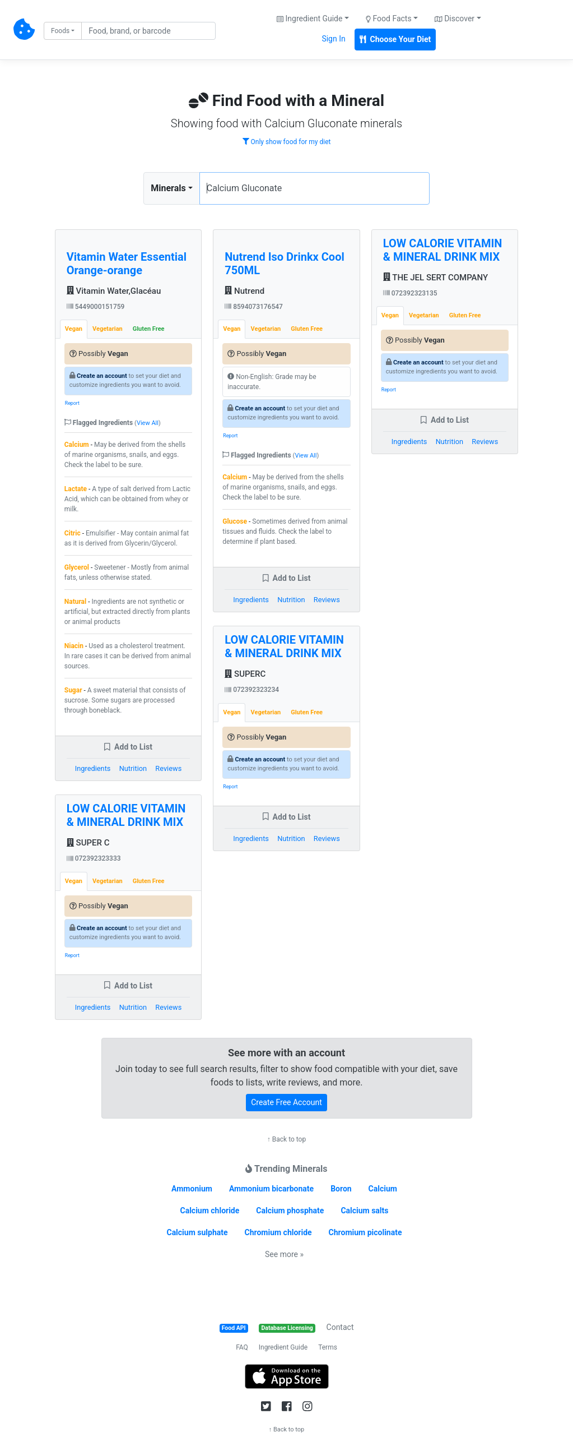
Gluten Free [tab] (149, 328)
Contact (340, 1327)
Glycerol (76, 567)
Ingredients (93, 768)
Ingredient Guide (283, 1347)
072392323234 (252, 690)
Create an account (102, 376)
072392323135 (410, 293)
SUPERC (245, 674)
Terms (327, 1347)
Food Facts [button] (389, 18)
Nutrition (133, 768)
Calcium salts (364, 1210)
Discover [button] (454, 18)
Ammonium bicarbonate (271, 1188)
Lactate (75, 489)
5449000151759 (96, 307)
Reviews (168, 768)
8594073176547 (254, 307)
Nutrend (244, 291)
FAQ (242, 1347)
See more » (284, 1254)
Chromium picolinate (365, 1232)
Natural (75, 602)
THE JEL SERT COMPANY (435, 277)
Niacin (73, 646)
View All (148, 423)
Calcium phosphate (290, 1210)
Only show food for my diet (287, 142)
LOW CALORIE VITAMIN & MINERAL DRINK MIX (126, 815)
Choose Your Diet (395, 39)
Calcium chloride (209, 1210)
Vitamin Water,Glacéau (114, 291)
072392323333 (94, 858)
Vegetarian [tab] (107, 328)
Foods (60, 31)
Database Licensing (287, 1328)
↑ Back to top (286, 1139)
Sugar (73, 690)
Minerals (168, 188)
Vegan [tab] (73, 328)
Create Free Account (286, 1102)
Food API (234, 1328)
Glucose (234, 521)
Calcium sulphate (196, 1232)
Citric (72, 533)
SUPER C (88, 843)
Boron (341, 1188)
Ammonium (191, 1188)
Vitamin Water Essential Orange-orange (127, 263)
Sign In (333, 38)
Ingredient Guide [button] (309, 18)
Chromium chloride (277, 1232)
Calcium (76, 445)
